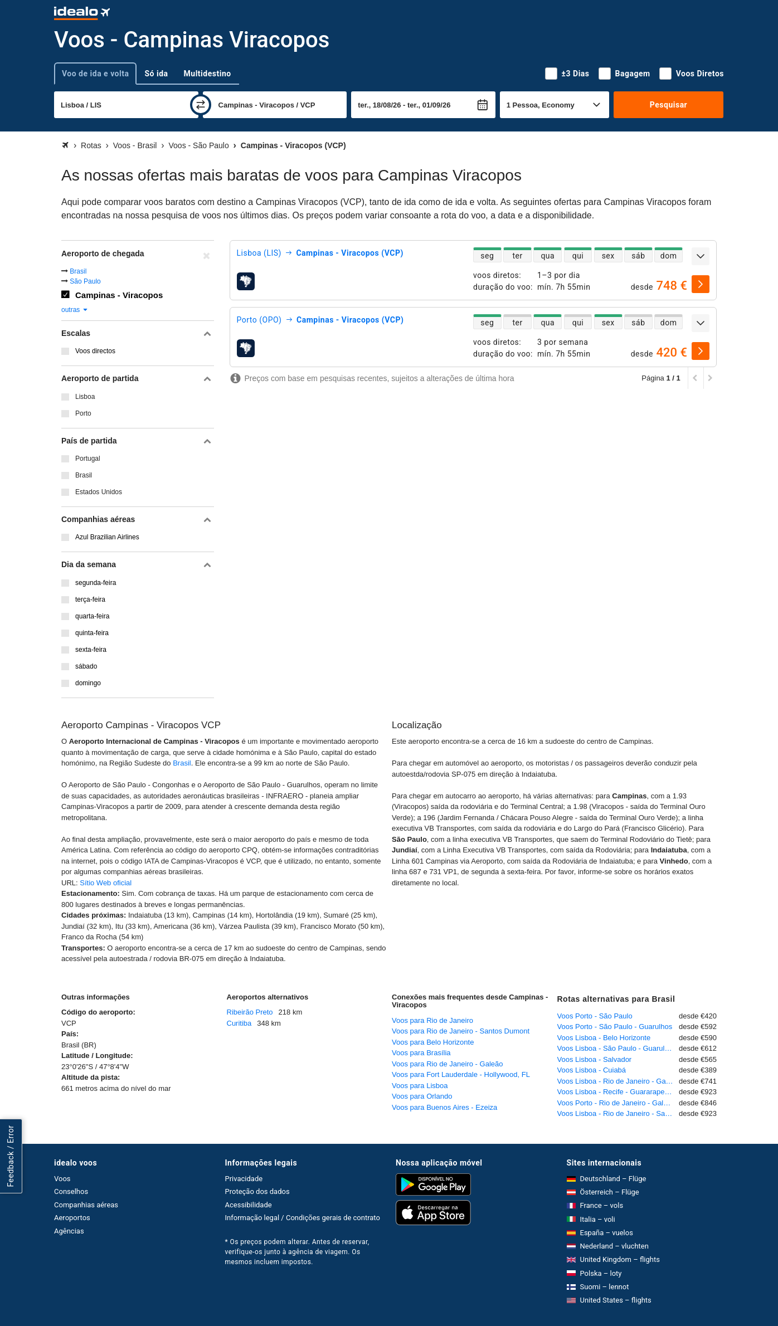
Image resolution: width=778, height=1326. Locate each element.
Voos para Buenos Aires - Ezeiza (444, 1107)
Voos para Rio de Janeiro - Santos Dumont (460, 1031)
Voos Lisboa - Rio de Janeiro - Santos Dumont (618, 1113)
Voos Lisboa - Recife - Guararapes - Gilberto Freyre (618, 1092)
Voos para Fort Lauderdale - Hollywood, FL (461, 1074)
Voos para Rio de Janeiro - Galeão (447, 1064)
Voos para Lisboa (420, 1085)
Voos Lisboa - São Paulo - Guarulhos (617, 1048)
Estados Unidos (98, 492)
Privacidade (244, 1178)
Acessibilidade (248, 1205)
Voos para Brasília (421, 1053)
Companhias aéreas (86, 1205)
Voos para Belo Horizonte (433, 1042)
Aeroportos (72, 1217)
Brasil (78, 271)
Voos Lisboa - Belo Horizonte (604, 1038)
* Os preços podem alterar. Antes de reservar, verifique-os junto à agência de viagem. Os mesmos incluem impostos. (297, 1252)
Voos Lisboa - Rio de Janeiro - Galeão (618, 1081)
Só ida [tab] (156, 73)
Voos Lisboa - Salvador (594, 1059)
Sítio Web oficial (106, 883)
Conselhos (71, 1191)
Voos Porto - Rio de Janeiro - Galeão (616, 1103)
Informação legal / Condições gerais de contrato (302, 1217)
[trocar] (200, 104)
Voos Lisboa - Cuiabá (591, 1070)
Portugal (87, 458)
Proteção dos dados (257, 1191)
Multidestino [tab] (207, 73)
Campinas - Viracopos (119, 295)
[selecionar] (700, 284)
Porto (83, 413)
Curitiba (239, 1023)
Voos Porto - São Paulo (595, 1016)
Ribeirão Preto (250, 1012)
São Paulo (85, 281)
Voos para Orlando (422, 1096)
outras (75, 310)
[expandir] (700, 256)
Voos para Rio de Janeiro (432, 1020)
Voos (62, 1178)
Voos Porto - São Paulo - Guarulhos (615, 1026)
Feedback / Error (10, 1156)
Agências (69, 1231)
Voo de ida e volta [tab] (95, 73)
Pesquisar (668, 104)
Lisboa (85, 397)
